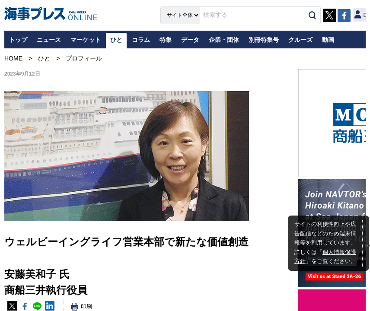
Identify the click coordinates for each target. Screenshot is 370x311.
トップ (18, 39)
